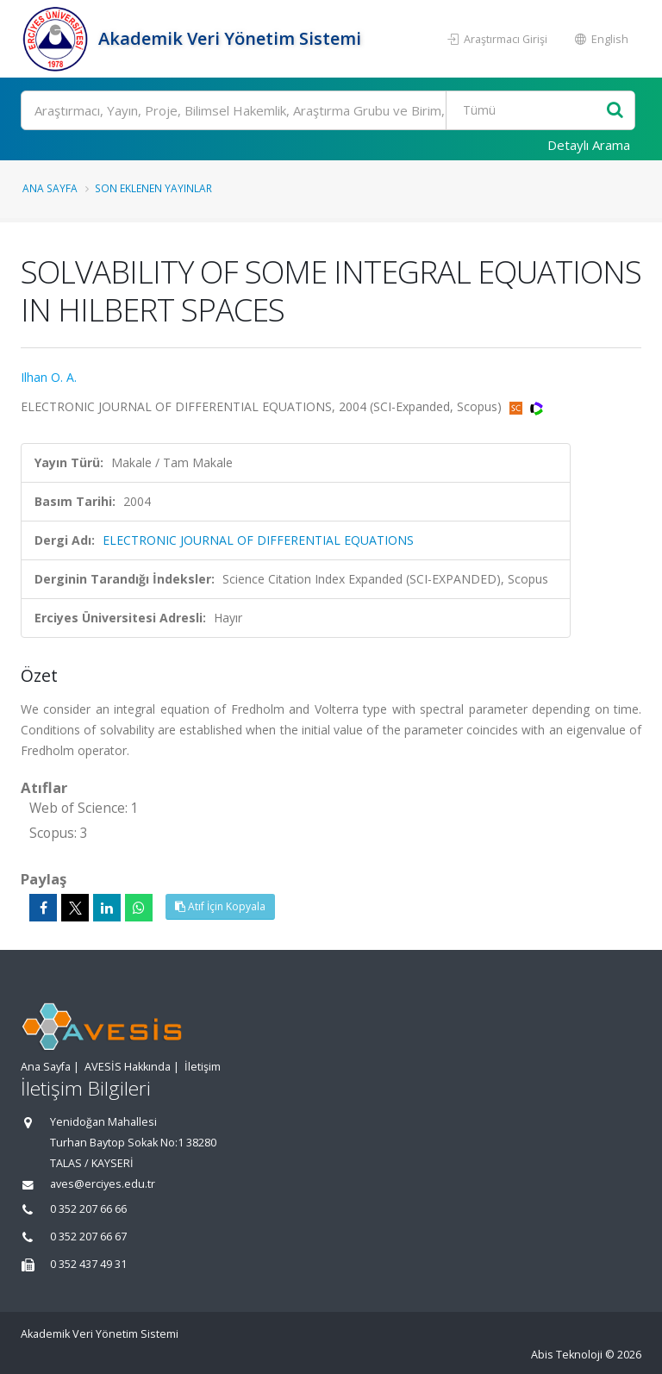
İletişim (202, 1066)
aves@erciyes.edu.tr (102, 1184)
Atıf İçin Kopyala (220, 906)
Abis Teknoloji (567, 1354)
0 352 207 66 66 (88, 1209)
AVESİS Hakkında (127, 1066)
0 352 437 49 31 (88, 1264)
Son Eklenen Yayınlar (153, 188)
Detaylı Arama (588, 144)
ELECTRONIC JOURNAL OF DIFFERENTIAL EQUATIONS (258, 540)
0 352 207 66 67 (88, 1236)
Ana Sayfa (50, 188)
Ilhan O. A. (49, 377)
